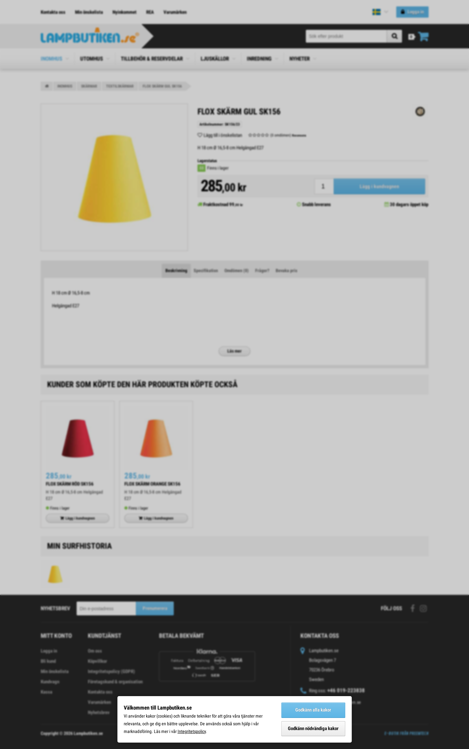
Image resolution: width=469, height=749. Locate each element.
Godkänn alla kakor (313, 710)
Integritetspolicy (192, 731)
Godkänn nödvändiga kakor (313, 728)
